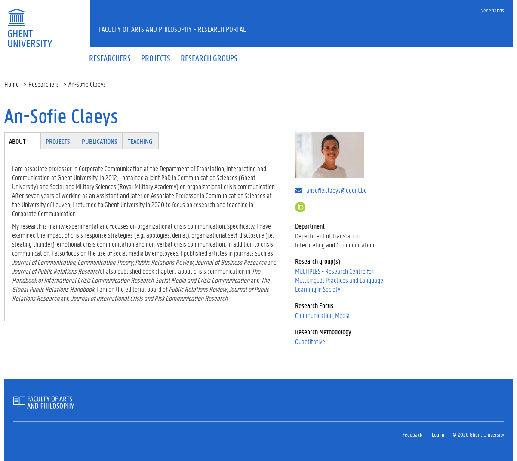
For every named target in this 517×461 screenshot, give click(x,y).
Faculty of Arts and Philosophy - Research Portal (172, 29)
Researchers (43, 84)
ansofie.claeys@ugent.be (336, 190)
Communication (314, 315)
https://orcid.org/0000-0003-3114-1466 (300, 207)
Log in (438, 434)
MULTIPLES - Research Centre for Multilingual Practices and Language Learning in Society (339, 279)
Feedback (412, 434)
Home (11, 84)
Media (342, 315)
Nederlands (492, 10)
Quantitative (310, 341)
